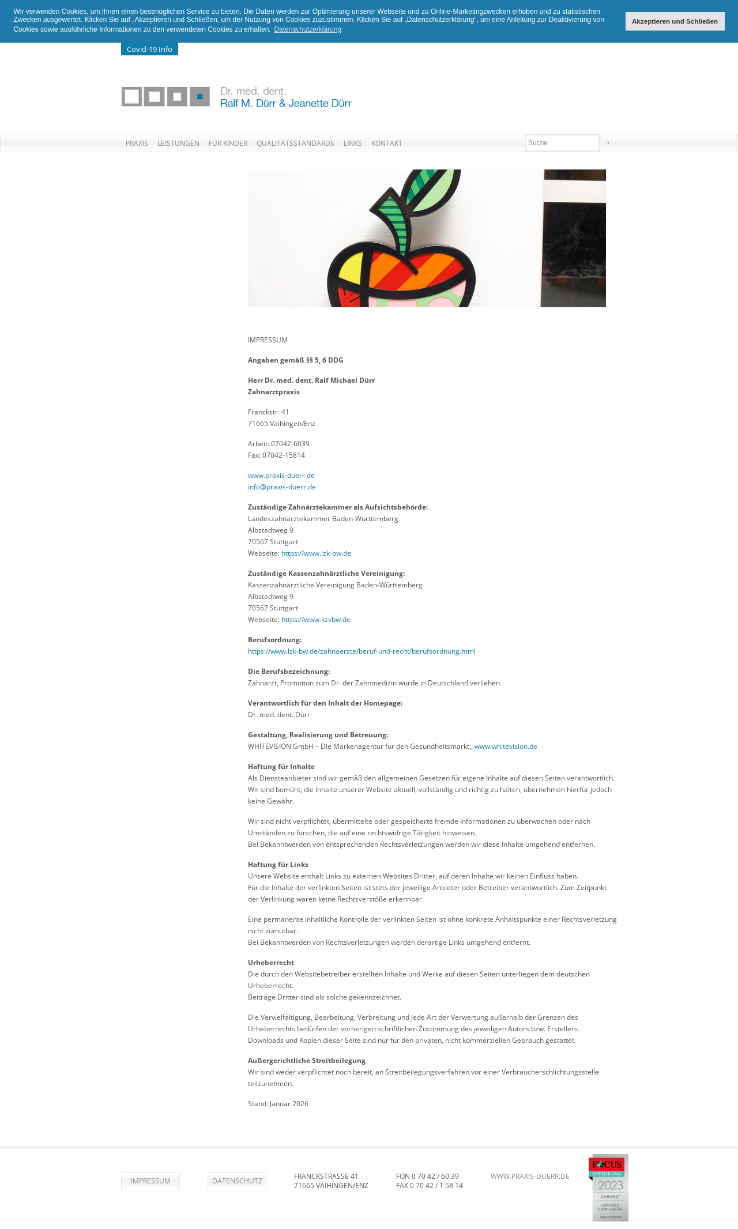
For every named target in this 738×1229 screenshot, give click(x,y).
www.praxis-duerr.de (281, 475)
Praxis (137, 143)
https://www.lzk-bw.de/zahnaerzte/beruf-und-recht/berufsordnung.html (362, 650)
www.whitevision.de (506, 746)
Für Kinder (228, 143)
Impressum (151, 1180)
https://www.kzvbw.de (316, 619)
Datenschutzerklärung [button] (307, 29)
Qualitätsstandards (295, 143)
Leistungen (178, 143)
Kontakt (386, 143)
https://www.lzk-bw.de (316, 552)
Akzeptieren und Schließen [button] (675, 21)
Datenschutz (237, 1180)
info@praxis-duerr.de (282, 486)
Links (353, 143)
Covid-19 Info (149, 48)
